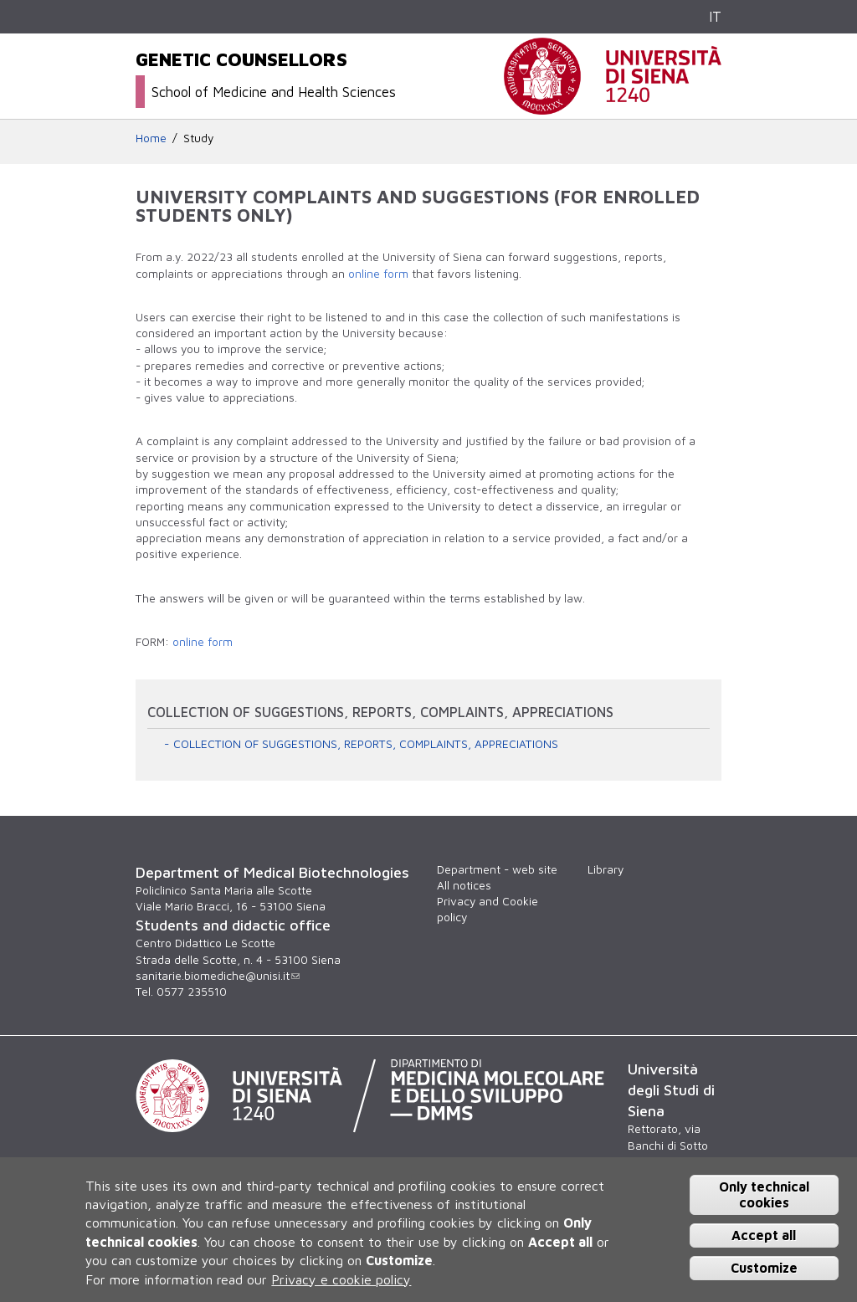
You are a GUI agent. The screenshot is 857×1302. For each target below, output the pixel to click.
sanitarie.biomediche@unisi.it (218, 975)
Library (606, 869)
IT (715, 16)
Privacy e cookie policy (341, 1279)
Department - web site (497, 869)
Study (198, 138)
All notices (464, 885)
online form (378, 273)
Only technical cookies (764, 1194)
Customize (764, 1267)
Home (151, 138)
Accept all (763, 1235)
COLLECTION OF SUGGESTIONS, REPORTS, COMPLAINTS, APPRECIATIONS (365, 744)
